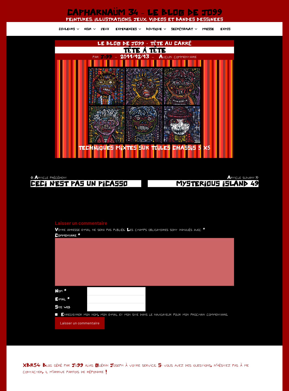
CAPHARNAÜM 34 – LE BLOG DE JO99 (144, 12)
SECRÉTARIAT (184, 29)
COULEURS (69, 29)
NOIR (90, 29)
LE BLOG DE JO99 (120, 43)
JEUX (105, 29)
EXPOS (225, 29)
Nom (60, 291)
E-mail (62, 299)
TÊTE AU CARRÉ (171, 43)
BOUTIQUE (156, 29)
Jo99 (106, 56)
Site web (62, 307)
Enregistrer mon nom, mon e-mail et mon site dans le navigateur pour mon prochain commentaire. (144, 314)
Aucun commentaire (178, 56)
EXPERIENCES (128, 29)
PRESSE (208, 29)
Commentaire (67, 235)
